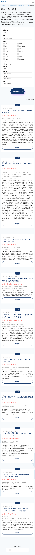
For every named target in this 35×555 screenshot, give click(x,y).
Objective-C (7, 54)
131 (24, 550)
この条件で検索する (17, 91)
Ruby (20, 43)
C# (20, 48)
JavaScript (21, 59)
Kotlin (6, 48)
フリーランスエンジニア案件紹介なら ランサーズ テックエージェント (15, 5)
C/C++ (6, 51)
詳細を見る (17, 147)
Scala (20, 56)
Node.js (20, 51)
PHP (6, 43)
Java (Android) (22, 46)
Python (6, 59)
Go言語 (6, 56)
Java (6, 46)
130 (21, 550)
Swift (20, 54)
